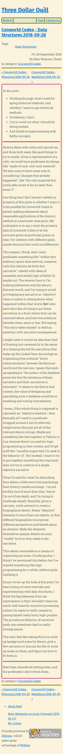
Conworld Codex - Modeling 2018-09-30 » (45, 77)
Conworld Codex (29, 64)
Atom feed (15, 706)
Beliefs (7, 20)
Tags (40, 20)
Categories (53, 20)
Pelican (6, 736)
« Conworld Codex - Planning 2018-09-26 (15, 74)
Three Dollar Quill (25, 10)
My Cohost (14, 723)
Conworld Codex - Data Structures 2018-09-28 (24, 32)
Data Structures (25, 47)
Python (25, 745)
